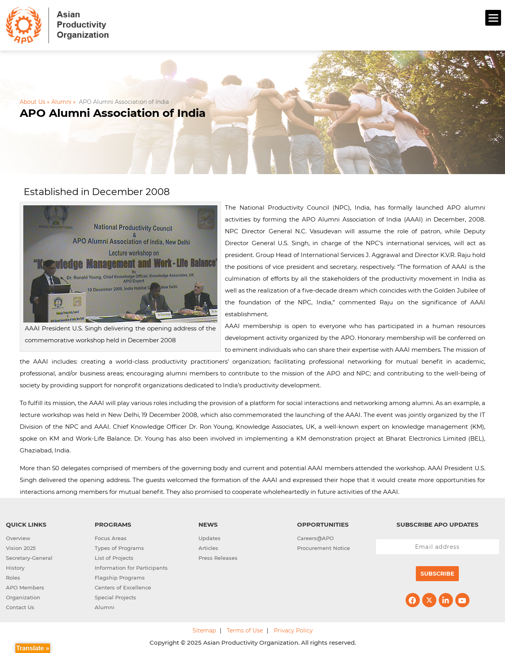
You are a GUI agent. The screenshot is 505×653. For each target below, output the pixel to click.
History (15, 567)
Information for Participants (131, 567)
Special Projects (115, 596)
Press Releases (218, 557)
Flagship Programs (120, 577)
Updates (209, 537)
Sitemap (204, 629)
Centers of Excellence (123, 587)
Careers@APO (315, 537)
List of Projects (114, 557)
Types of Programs (119, 547)
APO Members (25, 587)
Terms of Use (245, 629)
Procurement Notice (323, 547)
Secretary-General (29, 557)
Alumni (104, 606)
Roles (13, 577)
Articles (208, 547)
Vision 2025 (21, 547)
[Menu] (493, 18)
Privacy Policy (293, 629)
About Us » (35, 100)
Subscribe (437, 572)
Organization (23, 596)
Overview (18, 537)
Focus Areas (111, 537)
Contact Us (20, 606)
